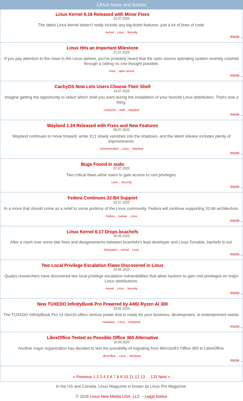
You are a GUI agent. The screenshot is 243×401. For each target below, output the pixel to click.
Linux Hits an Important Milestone (102, 47)
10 (125, 376)
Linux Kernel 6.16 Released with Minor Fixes (103, 14)
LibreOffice (109, 356)
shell (122, 110)
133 (154, 376)
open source (126, 71)
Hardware (109, 322)
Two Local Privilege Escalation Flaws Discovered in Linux (102, 265)
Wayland (134, 110)
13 (142, 376)
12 (137, 376)
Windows (135, 356)
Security (132, 32)
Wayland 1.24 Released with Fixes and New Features (102, 125)
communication (109, 148)
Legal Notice (156, 396)
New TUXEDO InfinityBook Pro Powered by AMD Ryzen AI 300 (102, 304)
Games (122, 216)
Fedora (110, 216)
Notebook (134, 322)
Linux (120, 32)
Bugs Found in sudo (102, 164)
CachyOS (110, 110)
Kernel (110, 32)
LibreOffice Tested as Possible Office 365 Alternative (102, 337)
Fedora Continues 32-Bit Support (103, 197)
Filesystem (110, 249)
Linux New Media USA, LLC (115, 396)
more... (236, 36)
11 (131, 376)
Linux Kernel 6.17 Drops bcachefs (102, 231)
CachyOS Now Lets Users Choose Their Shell (102, 86)
